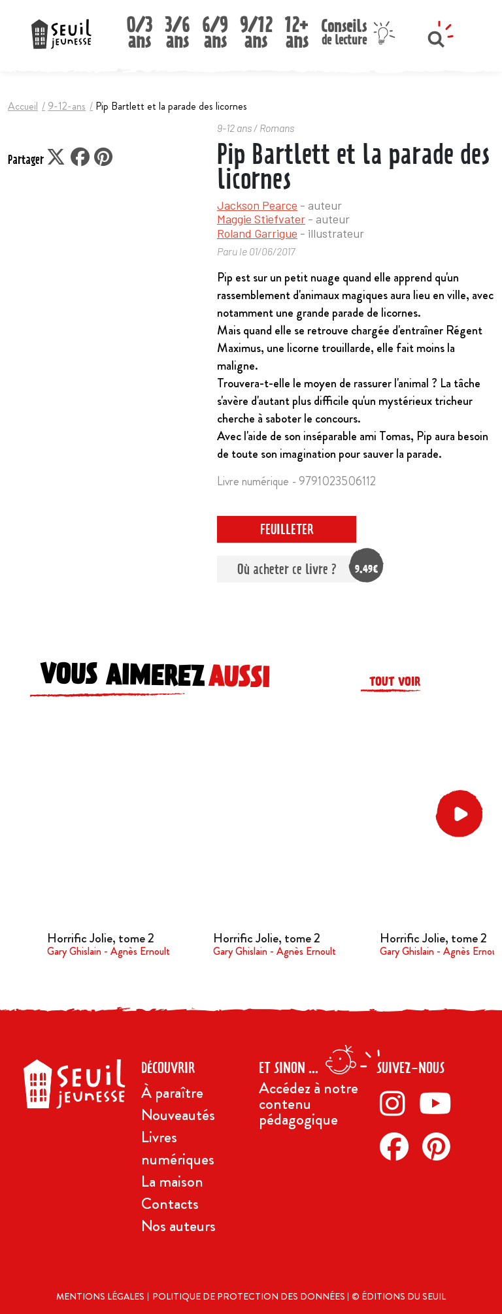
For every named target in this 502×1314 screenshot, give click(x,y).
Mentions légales (100, 1296)
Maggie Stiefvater (261, 219)
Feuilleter (287, 529)
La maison (172, 1181)
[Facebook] (397, 1146)
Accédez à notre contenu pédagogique (308, 1103)
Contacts (170, 1204)
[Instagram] (396, 1103)
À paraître (172, 1093)
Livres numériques (177, 1148)
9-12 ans (234, 127)
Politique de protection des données (249, 1296)
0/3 (139, 29)
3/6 (177, 29)
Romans (276, 127)
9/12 (256, 29)
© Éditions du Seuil (399, 1296)
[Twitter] (439, 1103)
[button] (461, 814)
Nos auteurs (178, 1226)
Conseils (344, 30)
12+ (296, 29)
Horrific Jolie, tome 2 (100, 938)
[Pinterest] (440, 1146)
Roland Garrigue (257, 233)
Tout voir (394, 681)
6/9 (214, 29)
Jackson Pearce (257, 205)
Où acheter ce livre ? (297, 569)
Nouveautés (178, 1115)
